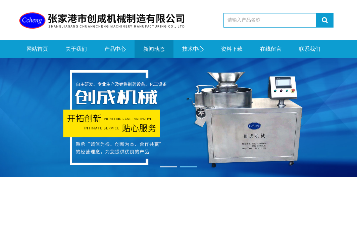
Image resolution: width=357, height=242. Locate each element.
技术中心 (193, 49)
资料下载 (232, 49)
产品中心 (115, 49)
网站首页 (37, 49)
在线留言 (271, 49)
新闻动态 (154, 49)
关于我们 (76, 49)
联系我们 (309, 49)
